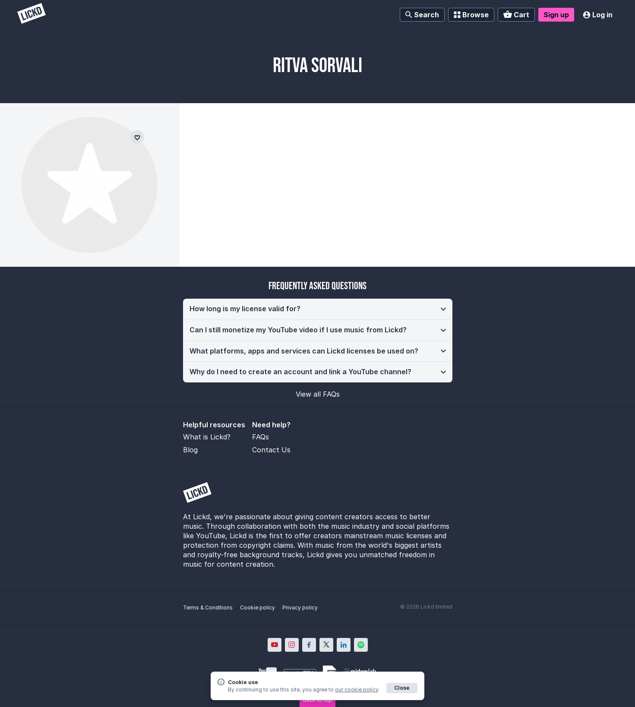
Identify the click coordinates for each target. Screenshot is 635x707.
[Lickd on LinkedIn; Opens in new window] (344, 645)
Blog (190, 449)
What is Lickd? (207, 436)
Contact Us (271, 449)
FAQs (260, 436)
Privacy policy (300, 607)
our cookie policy (356, 689)
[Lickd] (31, 14)
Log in (598, 14)
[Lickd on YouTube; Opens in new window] (274, 645)
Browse (471, 14)
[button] (317, 309)
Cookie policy (257, 607)
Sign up (556, 14)
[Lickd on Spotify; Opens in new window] (361, 645)
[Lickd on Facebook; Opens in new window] (309, 645)
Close (402, 688)
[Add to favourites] (137, 137)
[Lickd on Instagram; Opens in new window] (292, 645)
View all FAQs (318, 394)
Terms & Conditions (208, 607)
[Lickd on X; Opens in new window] (326, 645)
